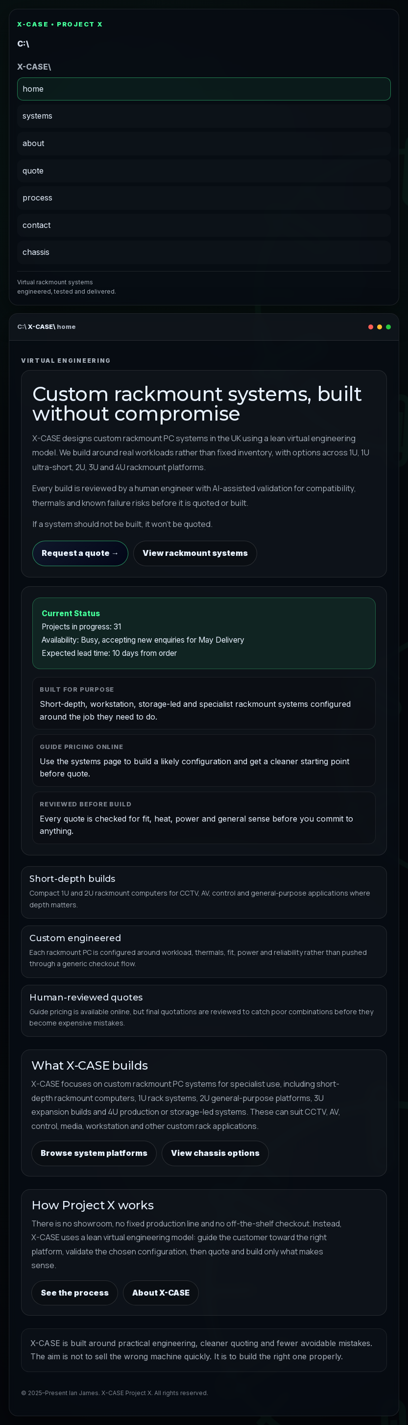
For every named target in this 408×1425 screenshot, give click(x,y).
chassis (36, 252)
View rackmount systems (195, 553)
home (33, 89)
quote (33, 170)
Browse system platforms (94, 1153)
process (37, 197)
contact (36, 225)
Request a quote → (80, 553)
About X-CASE (161, 1293)
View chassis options (215, 1153)
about (33, 143)
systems (37, 116)
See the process (75, 1293)
